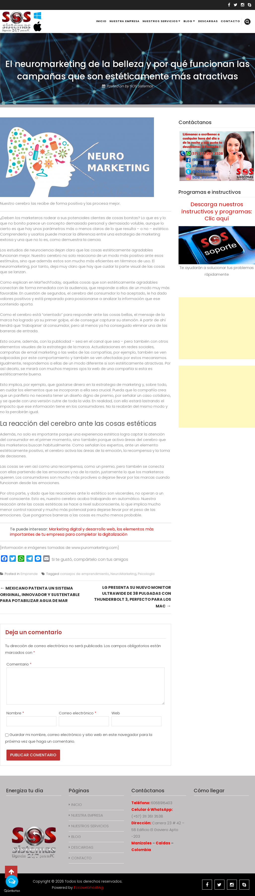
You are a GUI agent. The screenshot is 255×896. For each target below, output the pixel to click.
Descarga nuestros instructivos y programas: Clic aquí (217, 211)
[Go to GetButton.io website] (12, 891)
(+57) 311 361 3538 (147, 816)
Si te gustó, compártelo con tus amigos (90, 559)
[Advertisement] (217, 328)
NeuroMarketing (123, 573)
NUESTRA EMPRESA (124, 21)
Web (115, 713)
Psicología (146, 573)
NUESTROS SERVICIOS (160, 21)
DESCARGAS (208, 21)
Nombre (15, 713)
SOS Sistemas (141, 86)
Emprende (29, 573)
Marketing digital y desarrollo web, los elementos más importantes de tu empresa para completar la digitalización (82, 531)
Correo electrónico (77, 713)
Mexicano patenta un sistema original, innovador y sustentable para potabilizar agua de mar (40, 594)
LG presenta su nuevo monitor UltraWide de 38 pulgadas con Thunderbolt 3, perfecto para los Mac (132, 597)
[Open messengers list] (12, 881)
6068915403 (161, 802)
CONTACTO (230, 21)
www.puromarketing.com (94, 547)
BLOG (187, 21)
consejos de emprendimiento (84, 573)
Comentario (19, 664)
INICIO (101, 21)
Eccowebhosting (88, 887)
